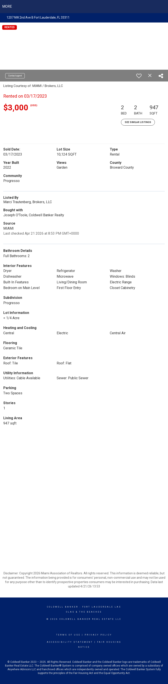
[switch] (138, 75)
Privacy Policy (98, 635)
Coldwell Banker (62, 607)
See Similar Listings (138, 122)
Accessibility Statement (70, 642)
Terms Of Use (68, 635)
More (7, 6)
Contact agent (15, 75)
